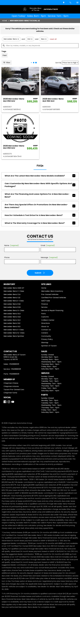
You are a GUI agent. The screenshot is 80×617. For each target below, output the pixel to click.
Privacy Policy (47, 339)
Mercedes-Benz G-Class (14, 310)
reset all (53, 39)
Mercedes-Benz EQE (12, 304)
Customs (45, 317)
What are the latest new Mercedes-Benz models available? (40, 175)
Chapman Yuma (10, 392)
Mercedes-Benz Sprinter (14, 336)
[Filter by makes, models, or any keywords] (40, 45)
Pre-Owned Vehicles (49, 294)
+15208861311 (14, 364)
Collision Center (47, 320)
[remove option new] (44, 39)
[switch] (77, 2)
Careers (44, 333)
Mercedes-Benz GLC (12, 320)
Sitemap (44, 342)
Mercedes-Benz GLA (12, 313)
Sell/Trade (45, 301)
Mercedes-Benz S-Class (14, 329)
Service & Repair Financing (52, 310)
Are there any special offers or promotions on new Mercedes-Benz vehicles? (40, 206)
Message (49, 257)
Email (48, 245)
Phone (7, 257)
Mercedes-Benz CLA (12, 294)
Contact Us (46, 329)
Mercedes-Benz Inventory (52, 291)
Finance (44, 304)
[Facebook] (5, 402)
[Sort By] (70, 63)
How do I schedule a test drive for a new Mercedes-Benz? (40, 215)
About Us (45, 326)
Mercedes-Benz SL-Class (14, 333)
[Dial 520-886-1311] (70, 2)
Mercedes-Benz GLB (12, 317)
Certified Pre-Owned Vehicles (53, 297)
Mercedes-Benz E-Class (14, 301)
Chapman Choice (11, 383)
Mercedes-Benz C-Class (14, 291)
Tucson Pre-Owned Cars (14, 389)
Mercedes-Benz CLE (12, 297)
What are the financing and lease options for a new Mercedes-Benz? (40, 195)
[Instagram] (9, 402)
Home (4, 20)
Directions (45, 323)
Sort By (58, 62)
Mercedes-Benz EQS (12, 307)
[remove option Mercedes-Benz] (11, 39)
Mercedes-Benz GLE (12, 323)
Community (46, 336)
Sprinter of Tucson (49, 346)
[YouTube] (12, 402)
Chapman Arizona (11, 386)
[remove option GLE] (30, 39)
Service (44, 307)
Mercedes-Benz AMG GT (14, 288)
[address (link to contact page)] (63, 2)
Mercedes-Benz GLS (12, 326)
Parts (43, 313)
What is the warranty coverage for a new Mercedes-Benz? (40, 223)
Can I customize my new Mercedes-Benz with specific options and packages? (40, 185)
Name (11, 245)
